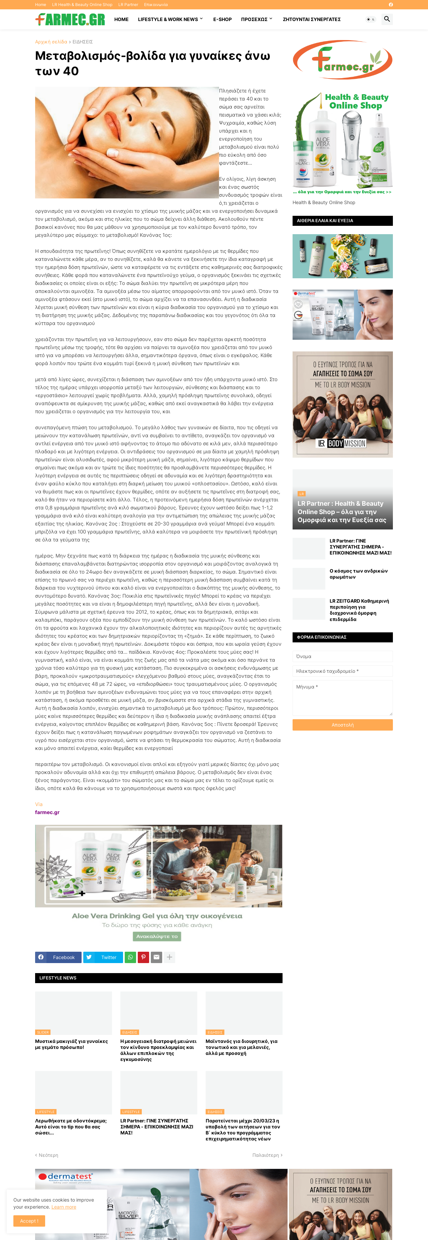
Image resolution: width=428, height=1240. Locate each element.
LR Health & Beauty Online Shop (82, 4)
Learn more (63, 1207)
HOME (121, 19)
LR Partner (128, 4)
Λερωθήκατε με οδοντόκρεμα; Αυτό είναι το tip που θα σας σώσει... (71, 1126)
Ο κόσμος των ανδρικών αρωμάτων (359, 574)
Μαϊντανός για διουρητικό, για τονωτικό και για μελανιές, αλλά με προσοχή (242, 1047)
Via (38, 804)
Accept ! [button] (29, 1221)
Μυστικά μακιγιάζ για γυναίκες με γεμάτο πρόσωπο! (71, 1044)
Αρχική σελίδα (51, 41)
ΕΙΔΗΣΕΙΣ (83, 41)
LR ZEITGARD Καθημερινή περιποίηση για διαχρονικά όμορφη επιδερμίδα (359, 610)
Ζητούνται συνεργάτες (312, 19)
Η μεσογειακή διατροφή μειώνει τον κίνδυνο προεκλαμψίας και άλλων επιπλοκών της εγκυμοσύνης (158, 1050)
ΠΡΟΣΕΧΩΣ (254, 19)
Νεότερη (48, 1155)
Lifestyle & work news (168, 19)
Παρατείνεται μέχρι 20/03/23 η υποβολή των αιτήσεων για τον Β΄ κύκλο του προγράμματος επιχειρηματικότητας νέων (243, 1130)
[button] (371, 19)
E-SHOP (222, 19)
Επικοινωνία (156, 4)
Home (40, 4)
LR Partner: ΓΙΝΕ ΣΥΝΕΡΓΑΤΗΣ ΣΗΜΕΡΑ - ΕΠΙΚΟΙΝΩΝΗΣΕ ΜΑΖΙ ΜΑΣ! (156, 1126)
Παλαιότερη (265, 1155)
